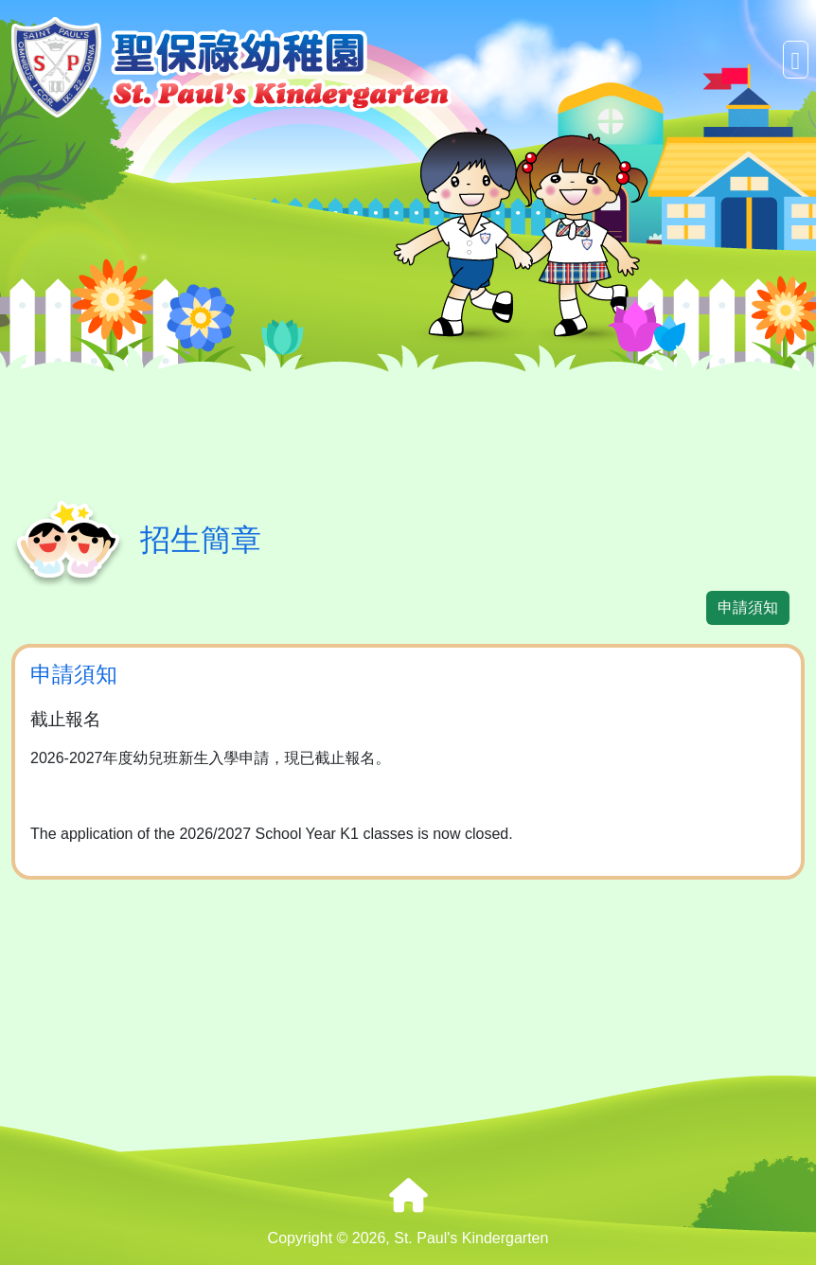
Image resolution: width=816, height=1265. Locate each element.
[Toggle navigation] (796, 59)
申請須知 (748, 607)
